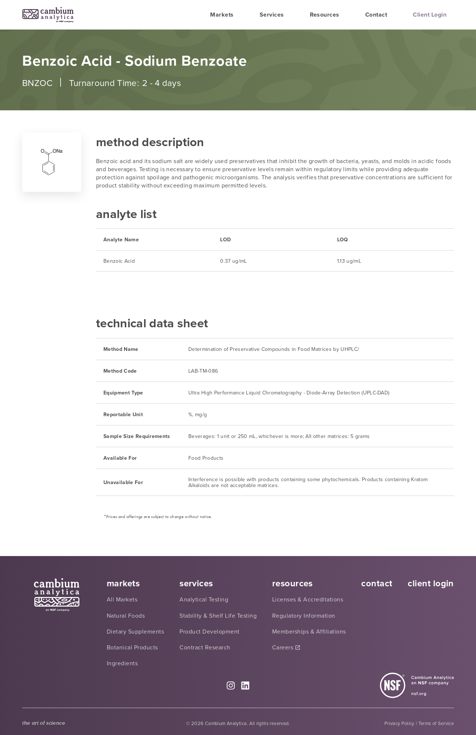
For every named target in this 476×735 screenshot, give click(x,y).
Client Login (429, 14)
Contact (376, 14)
